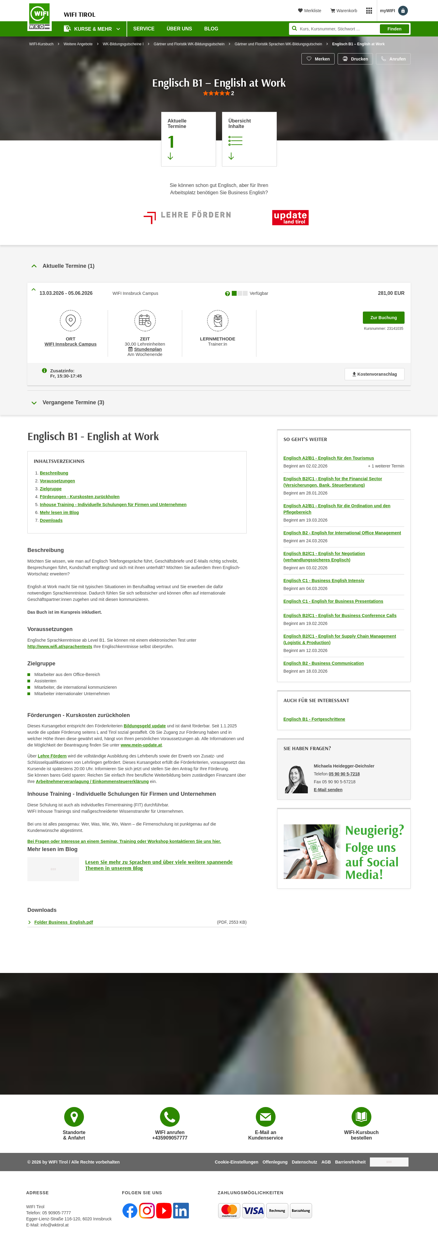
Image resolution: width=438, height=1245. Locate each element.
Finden (394, 28)
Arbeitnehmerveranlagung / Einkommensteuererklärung (92, 780)
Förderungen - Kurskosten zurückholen (80, 495)
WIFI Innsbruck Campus (70, 343)
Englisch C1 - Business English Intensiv (323, 579)
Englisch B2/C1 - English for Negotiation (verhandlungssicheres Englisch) (324, 555)
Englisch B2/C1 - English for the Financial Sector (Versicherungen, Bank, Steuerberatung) (332, 480)
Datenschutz (304, 1160)
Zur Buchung (387, 316)
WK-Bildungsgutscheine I (123, 44)
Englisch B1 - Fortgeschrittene (314, 718)
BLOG (211, 28)
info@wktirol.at (54, 1223)
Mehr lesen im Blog (59, 511)
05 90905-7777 (56, 1211)
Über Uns (179, 28)
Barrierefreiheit (350, 1160)
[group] (219, 93)
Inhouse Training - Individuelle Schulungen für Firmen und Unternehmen (113, 503)
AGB (326, 1160)
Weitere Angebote (78, 44)
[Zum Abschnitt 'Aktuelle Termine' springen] (188, 139)
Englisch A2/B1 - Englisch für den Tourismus (328, 456)
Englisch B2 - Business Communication (323, 662)
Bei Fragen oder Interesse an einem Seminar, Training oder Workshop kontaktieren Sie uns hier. (124, 840)
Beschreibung (54, 471)
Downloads (51, 519)
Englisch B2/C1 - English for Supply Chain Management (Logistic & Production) (339, 638)
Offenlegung (274, 1160)
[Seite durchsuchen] (350, 29)
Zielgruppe (51, 487)
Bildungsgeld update (145, 724)
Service (144, 28)
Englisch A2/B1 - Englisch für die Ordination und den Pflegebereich (337, 507)
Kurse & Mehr (88, 28)
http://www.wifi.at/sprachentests (59, 645)
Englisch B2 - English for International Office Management (342, 531)
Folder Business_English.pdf (63, 921)
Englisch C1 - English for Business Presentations (333, 600)
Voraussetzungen (57, 479)
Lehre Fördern (52, 754)
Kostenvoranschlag (374, 373)
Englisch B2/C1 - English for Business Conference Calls (340, 614)
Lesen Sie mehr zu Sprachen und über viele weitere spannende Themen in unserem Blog (159, 863)
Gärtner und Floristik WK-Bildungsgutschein (189, 44)
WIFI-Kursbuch (41, 44)
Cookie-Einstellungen (236, 1160)
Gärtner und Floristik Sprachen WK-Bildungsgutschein (278, 44)
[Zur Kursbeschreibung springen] (249, 139)
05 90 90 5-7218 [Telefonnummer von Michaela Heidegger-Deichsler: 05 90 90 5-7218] (344, 772)
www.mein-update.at (141, 743)
